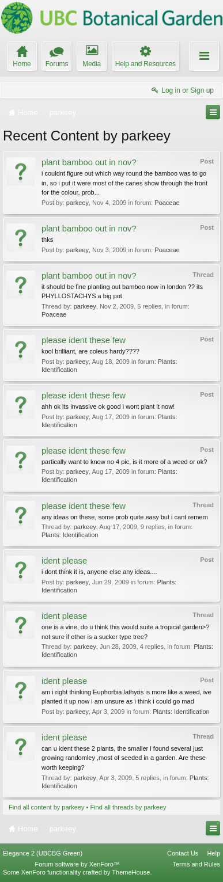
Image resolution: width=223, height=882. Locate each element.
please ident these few (83, 340)
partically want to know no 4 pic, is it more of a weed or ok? (124, 461)
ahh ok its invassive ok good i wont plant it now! (108, 406)
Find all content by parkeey (46, 807)
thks (47, 239)
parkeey (77, 202)
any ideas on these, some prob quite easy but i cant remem (124, 517)
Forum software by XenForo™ (77, 864)
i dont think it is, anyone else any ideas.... (99, 571)
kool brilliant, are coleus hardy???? (90, 351)
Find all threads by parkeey (128, 807)
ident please (64, 560)
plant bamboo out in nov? (89, 162)
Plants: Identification (69, 534)
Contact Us (182, 853)
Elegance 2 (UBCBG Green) (42, 853)
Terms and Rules (196, 864)
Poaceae (166, 202)
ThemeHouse (131, 872)
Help (213, 853)
